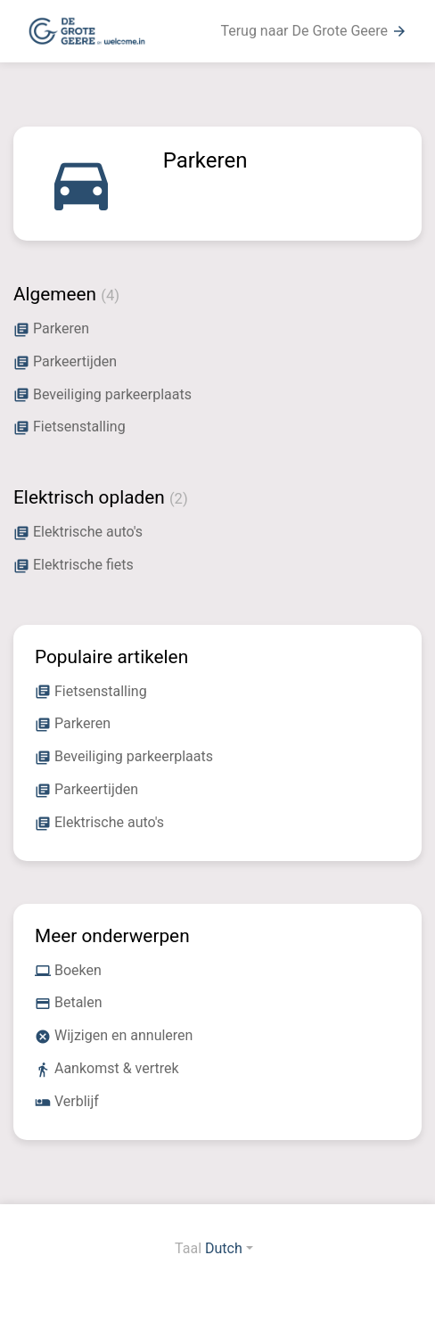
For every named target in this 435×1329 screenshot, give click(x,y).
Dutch (223, 1248)
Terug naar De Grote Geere (313, 31)
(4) (110, 295)
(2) (178, 498)
